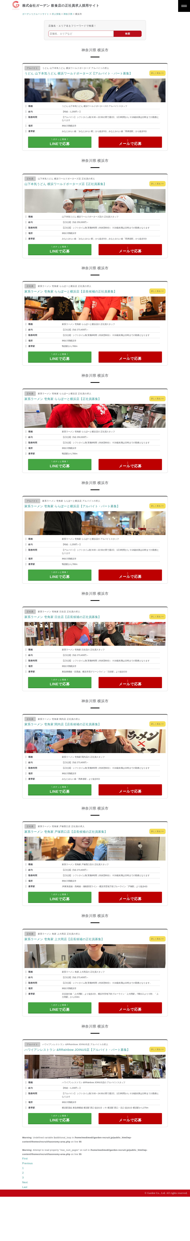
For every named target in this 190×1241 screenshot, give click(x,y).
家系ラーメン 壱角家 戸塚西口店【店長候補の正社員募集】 (65, 862)
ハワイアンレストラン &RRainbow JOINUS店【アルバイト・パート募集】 (77, 1089)
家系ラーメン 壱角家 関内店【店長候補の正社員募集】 (62, 750)
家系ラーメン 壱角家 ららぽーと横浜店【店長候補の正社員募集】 (70, 300)
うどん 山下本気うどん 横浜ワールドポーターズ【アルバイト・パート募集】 (78, 73)
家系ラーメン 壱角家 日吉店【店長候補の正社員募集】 (62, 639)
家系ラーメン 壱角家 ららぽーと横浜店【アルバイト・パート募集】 (72, 524)
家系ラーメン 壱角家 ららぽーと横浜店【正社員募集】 (62, 412)
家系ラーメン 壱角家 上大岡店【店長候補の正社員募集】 (64, 974)
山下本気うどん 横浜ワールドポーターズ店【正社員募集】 (65, 188)
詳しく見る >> (157, 73)
